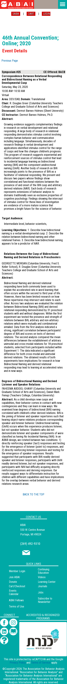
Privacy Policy (18, 662)
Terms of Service (41, 662)
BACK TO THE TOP (33, 494)
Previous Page (9, 60)
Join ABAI (14, 577)
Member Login (17, 571)
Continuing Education (43, 571)
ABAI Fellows (16, 600)
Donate (13, 581)
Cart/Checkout (17, 586)
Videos (42, 577)
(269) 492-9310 (30, 544)
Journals (42, 586)
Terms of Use (16, 606)
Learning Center (47, 581)
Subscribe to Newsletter (45, 600)
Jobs (40, 592)
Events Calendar (14, 592)
